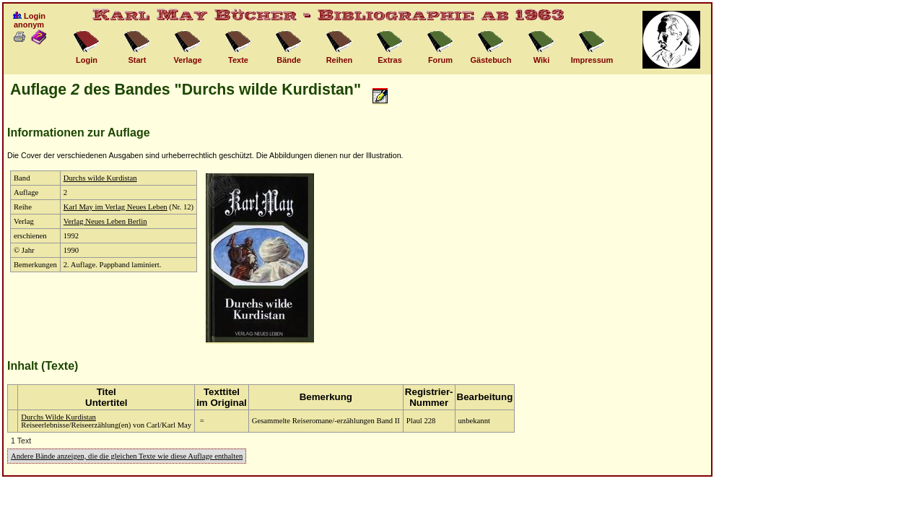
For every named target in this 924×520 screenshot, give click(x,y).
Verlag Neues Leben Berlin (105, 221)
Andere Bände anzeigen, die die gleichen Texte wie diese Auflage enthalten (127, 456)
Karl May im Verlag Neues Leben (115, 207)
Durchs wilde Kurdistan (100, 178)
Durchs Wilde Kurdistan (58, 417)
